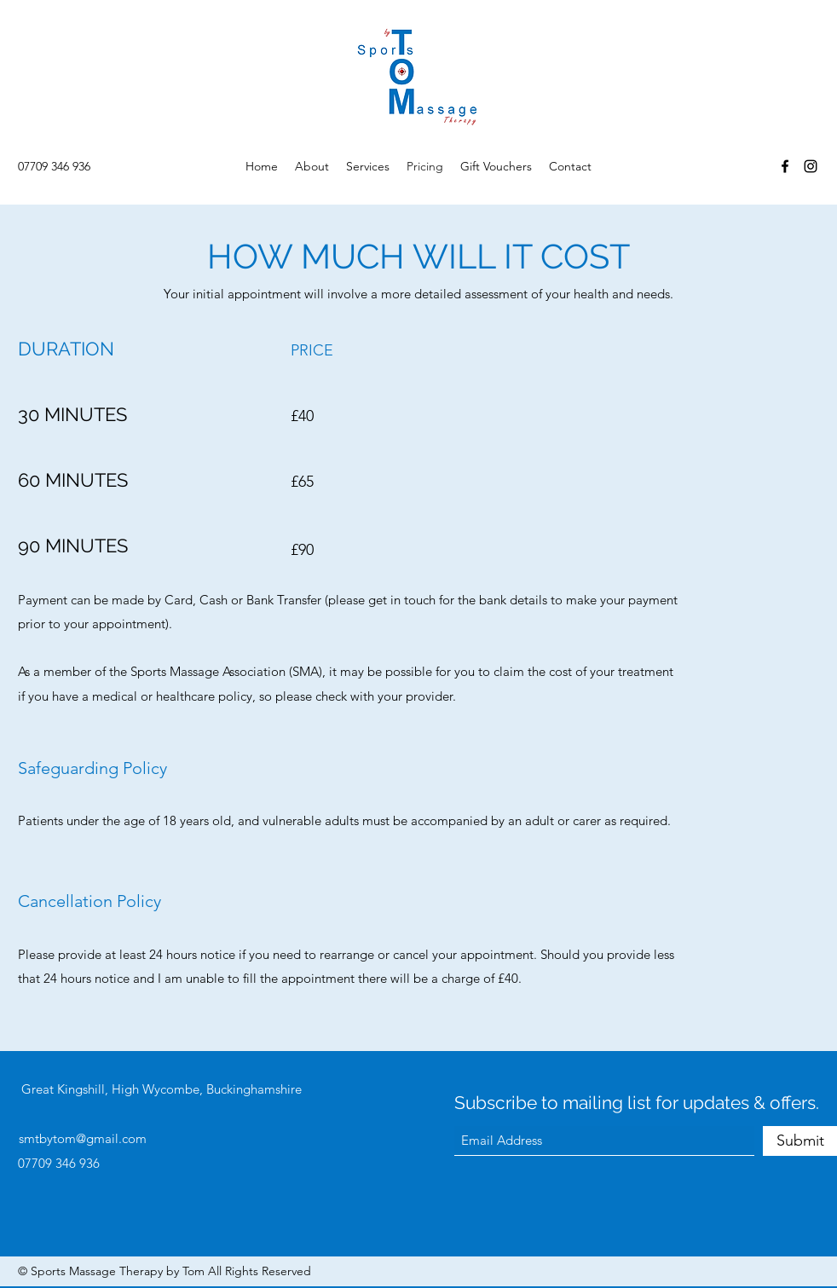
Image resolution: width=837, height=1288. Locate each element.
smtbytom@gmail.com (83, 1138)
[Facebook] (785, 166)
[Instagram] (810, 166)
